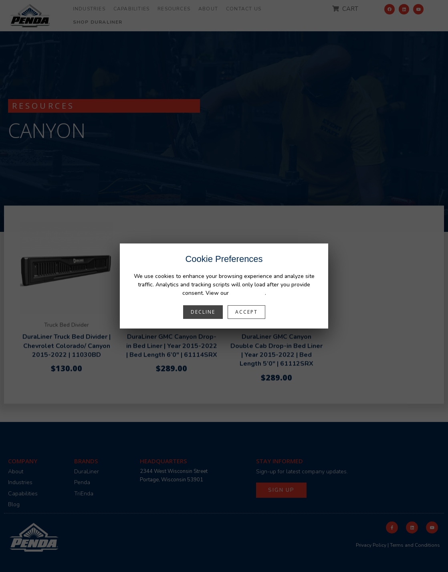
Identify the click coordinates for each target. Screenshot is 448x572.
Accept (246, 311)
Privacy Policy (247, 293)
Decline (203, 311)
